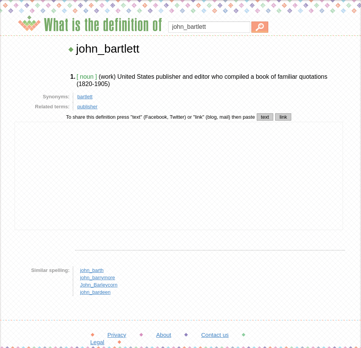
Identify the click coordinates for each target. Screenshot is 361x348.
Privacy (116, 334)
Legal (97, 342)
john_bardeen (95, 292)
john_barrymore (97, 277)
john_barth (91, 270)
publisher (87, 106)
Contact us (215, 334)
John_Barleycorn (99, 285)
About (163, 334)
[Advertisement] (179, 176)
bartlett (85, 96)
